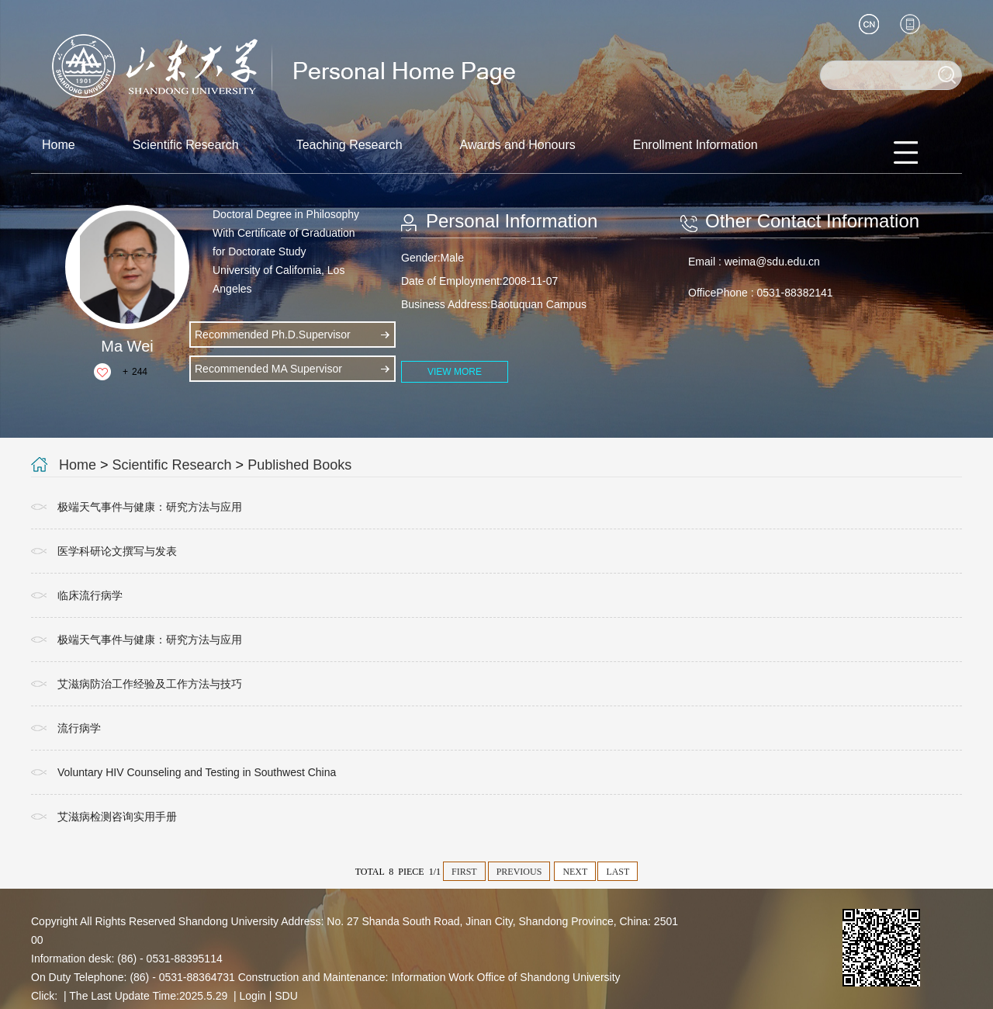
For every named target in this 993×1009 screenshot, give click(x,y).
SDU (286, 996)
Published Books (299, 465)
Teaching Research (349, 144)
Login (253, 996)
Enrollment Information (695, 144)
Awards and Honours (518, 144)
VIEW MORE (454, 371)
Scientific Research (186, 144)
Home (58, 144)
